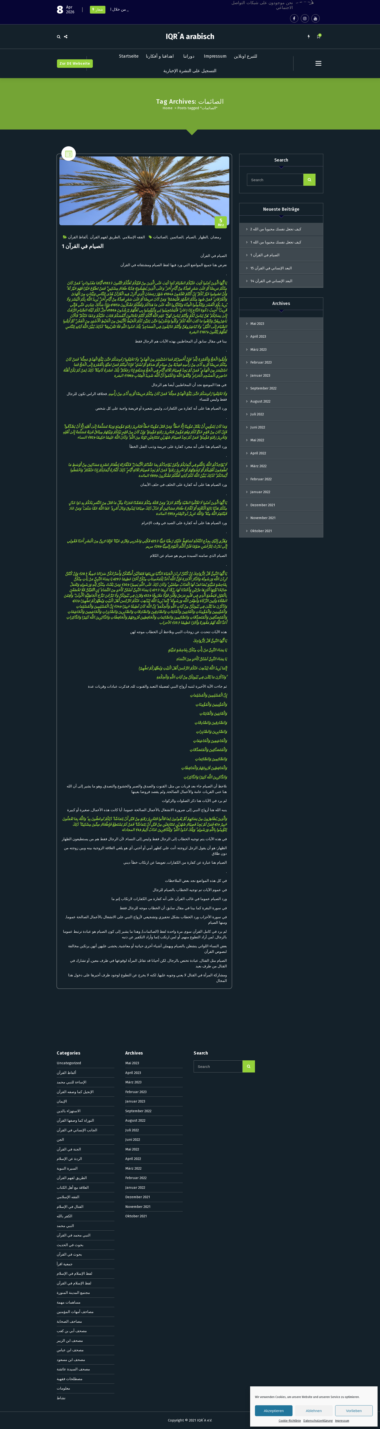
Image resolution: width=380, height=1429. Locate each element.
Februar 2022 (261, 479)
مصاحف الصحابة (69, 1048)
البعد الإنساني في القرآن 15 (271, 268)
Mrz (220, 222)
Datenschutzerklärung (318, 1420)
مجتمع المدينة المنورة (73, 1019)
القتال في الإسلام (70, 933)
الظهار (203, 237)
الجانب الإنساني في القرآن (77, 856)
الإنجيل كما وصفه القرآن (75, 818)
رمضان (215, 237)
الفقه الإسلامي (133, 237)
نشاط (61, 1124)
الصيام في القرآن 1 (82, 246)
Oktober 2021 (261, 531)
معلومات (63, 1115)
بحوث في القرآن (69, 981)
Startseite (129, 56)
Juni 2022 (257, 427)
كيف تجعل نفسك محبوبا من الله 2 (275, 229)
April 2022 (258, 453)
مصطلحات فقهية (69, 1105)
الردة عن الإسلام (69, 885)
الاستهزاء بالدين (68, 837)
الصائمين (176, 237)
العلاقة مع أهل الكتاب (73, 914)
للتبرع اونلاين (245, 56)
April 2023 (258, 336)
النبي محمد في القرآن (73, 962)
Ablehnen (314, 1411)
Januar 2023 (260, 375)
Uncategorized (69, 790)
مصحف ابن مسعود (71, 1086)
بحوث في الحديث (70, 971)
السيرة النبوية (67, 895)
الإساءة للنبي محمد (71, 809)
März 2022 (258, 466)
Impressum (342, 1420)
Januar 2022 (260, 492)
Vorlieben (354, 1411)
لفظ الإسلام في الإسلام (74, 1000)
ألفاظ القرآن (77, 237)
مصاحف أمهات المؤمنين (75, 1038)
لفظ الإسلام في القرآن (74, 1010)
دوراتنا (188, 56)
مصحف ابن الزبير (70, 1067)
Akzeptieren (274, 1411)
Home (168, 108)
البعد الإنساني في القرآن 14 (271, 281)
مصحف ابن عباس (70, 1077)
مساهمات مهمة (68, 1029)
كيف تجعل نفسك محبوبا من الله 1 (275, 242)
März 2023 (258, 349)
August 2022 (260, 401)
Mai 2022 (257, 440)
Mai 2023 (257, 323)
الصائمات (160, 237)
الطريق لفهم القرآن (105, 237)
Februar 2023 (261, 362)
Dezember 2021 (262, 505)
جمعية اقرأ (64, 990)
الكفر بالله (64, 943)
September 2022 (263, 388)
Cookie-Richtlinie (290, 1420)
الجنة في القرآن (69, 876)
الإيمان (62, 828)
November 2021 (263, 518)
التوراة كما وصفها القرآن (75, 847)
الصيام (191, 237)
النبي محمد (65, 952)
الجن (60, 866)
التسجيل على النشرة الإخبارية (189, 70)
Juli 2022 (257, 414)
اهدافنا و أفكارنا (160, 56)
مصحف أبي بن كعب (72, 1058)
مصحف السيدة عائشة (73, 1096)
